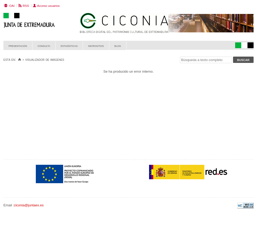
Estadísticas (69, 46)
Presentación (18, 46)
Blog (117, 46)
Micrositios (96, 46)
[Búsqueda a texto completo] (206, 60)
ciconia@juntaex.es (29, 205)
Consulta (44, 46)
